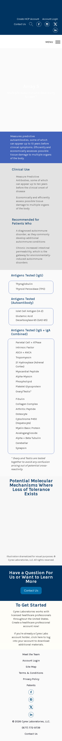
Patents (31, 685)
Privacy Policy (31, 679)
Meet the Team (31, 654)
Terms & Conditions (31, 672)
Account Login (50, 19)
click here (37, 637)
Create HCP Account (28, 19)
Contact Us (20, 24)
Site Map (31, 666)
